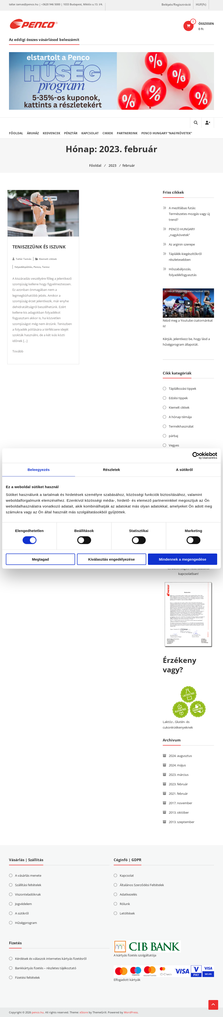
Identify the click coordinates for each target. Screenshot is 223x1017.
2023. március (179, 774)
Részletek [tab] (111, 470)
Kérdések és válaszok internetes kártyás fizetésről (50, 958)
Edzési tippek (178, 398)
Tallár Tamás (23, 259)
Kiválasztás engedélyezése (111, 559)
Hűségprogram (26, 923)
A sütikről (22, 913)
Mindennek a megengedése (182, 559)
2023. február (178, 784)
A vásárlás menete (28, 875)
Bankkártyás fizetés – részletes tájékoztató (45, 968)
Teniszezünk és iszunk (39, 247)
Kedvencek (51, 133)
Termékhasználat (181, 426)
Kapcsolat (90, 133)
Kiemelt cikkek (48, 259)
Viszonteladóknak (28, 894)
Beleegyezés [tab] (38, 470)
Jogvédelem (23, 904)
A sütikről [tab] (184, 470)
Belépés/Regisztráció (176, 4)
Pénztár (70, 133)
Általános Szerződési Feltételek (142, 885)
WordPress (131, 1012)
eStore (84, 1012)
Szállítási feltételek (28, 885)
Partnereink (127, 133)
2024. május (177, 765)
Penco (37, 267)
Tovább (17, 351)
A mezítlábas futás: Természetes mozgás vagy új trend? (189, 214)
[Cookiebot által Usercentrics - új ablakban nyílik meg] (196, 455)
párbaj (173, 436)
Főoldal (16, 133)
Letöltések (127, 913)
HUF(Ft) (201, 4)
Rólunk (125, 904)
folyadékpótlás (23, 267)
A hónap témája (180, 417)
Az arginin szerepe (182, 244)
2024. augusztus (180, 756)
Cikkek (108, 133)
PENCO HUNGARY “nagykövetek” (166, 133)
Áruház (33, 133)
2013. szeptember (181, 822)
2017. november (180, 803)
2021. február (178, 793)
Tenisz (46, 267)
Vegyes (174, 445)
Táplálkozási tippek (182, 388)
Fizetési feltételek (27, 977)
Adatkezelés (128, 894)
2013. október (179, 812)
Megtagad (40, 559)
